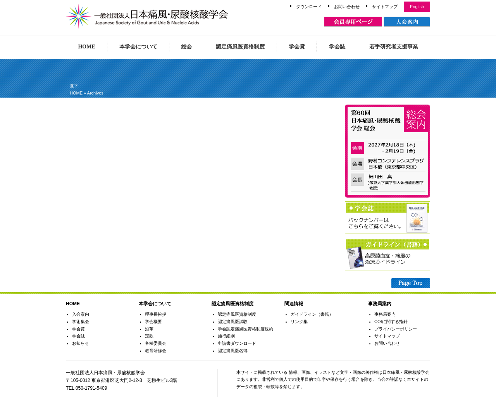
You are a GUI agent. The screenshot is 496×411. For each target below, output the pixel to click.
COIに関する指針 (391, 321)
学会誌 (337, 47)
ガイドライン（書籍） (312, 314)
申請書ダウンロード (237, 343)
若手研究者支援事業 (393, 47)
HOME (86, 47)
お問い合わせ (347, 6)
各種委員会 (155, 343)
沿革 (149, 329)
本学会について (138, 47)
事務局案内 (385, 314)
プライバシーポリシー (395, 329)
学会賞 (297, 47)
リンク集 (299, 321)
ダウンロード (309, 6)
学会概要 (153, 321)
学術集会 (80, 321)
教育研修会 (155, 350)
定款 (149, 336)
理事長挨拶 (155, 314)
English (417, 6)
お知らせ (80, 343)
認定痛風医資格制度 (240, 47)
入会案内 (80, 314)
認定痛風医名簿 (233, 350)
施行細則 (226, 336)
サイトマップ (385, 6)
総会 (186, 47)
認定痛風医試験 (233, 321)
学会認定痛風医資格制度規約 (245, 329)
